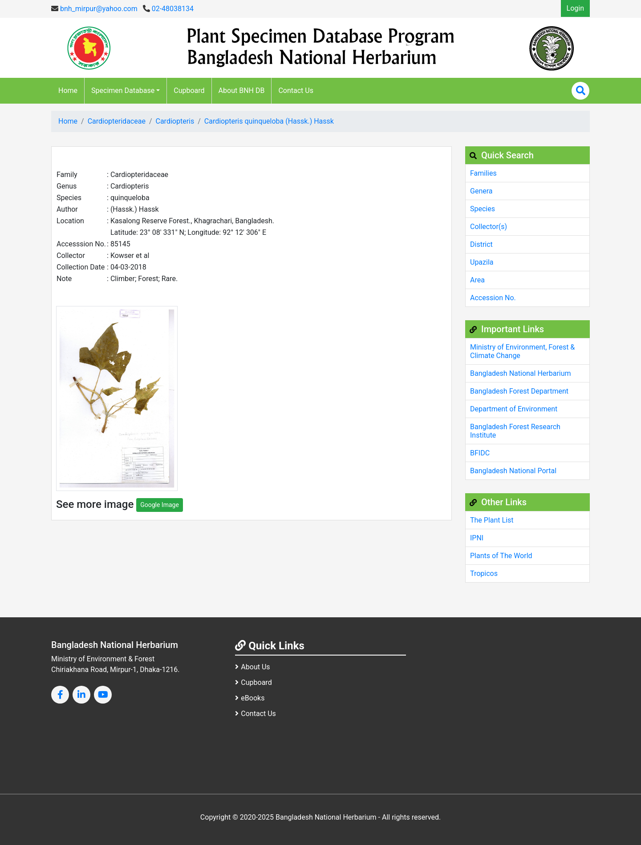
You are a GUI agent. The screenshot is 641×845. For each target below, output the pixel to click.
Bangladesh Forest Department (519, 391)
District (481, 244)
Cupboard (189, 90)
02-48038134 (168, 8)
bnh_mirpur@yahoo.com (94, 8)
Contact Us (295, 90)
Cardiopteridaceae (117, 121)
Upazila (481, 262)
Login (575, 8)
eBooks (249, 698)
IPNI (476, 538)
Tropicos (484, 573)
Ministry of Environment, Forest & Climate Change (522, 351)
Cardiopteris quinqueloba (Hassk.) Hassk (269, 121)
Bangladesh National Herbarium (520, 373)
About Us (252, 667)
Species (482, 209)
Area (477, 280)
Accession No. (493, 298)
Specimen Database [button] (122, 90)
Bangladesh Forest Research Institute (515, 430)
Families (483, 173)
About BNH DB (242, 90)
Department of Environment (513, 409)
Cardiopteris (175, 121)
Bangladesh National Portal (513, 471)
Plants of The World (501, 555)
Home (67, 90)
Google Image (159, 504)
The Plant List (492, 520)
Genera (481, 191)
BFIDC (480, 453)
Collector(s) (488, 226)
